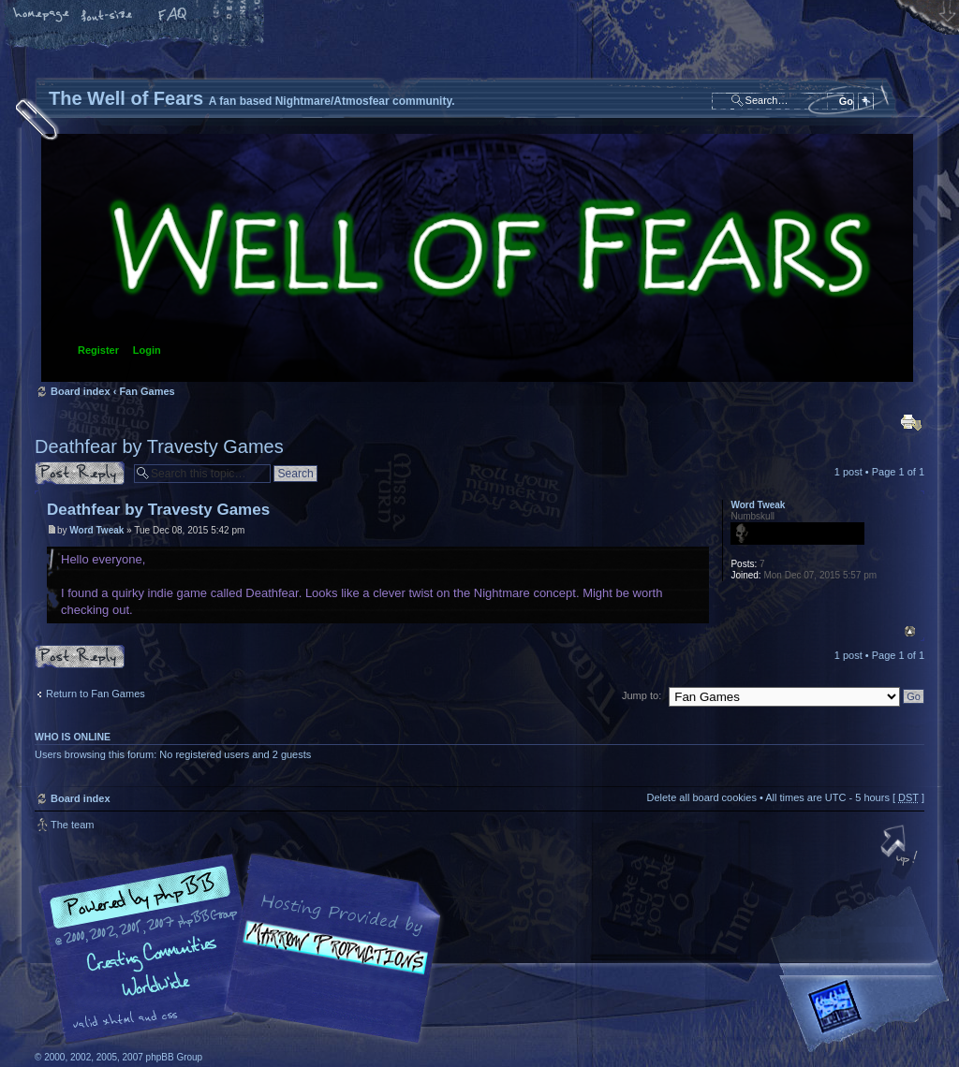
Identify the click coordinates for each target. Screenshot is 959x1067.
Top (910, 631)
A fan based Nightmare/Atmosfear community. (329, 962)
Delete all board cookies (701, 797)
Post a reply (80, 473)
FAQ (173, 15)
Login (147, 350)
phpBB (245, 949)
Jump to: (641, 695)
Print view (911, 422)
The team (72, 824)
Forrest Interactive (868, 1014)
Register (98, 350)
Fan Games (146, 391)
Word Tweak (96, 530)
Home (42, 15)
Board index (477, 258)
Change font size (107, 15)
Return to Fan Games (95, 693)
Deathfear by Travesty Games (159, 446)
